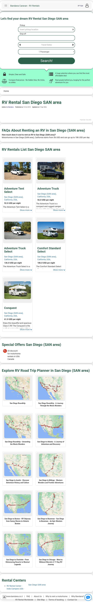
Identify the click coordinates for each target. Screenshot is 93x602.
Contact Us (72, 600)
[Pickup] (46, 29)
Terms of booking (56, 600)
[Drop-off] (46, 38)
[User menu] (87, 6)
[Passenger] (46, 51)
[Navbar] (5, 6)
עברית (80, 5)
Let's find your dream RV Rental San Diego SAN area (34, 18)
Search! (46, 61)
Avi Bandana (10, 107)
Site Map (41, 600)
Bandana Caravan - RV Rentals (24, 6)
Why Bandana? (77, 596)
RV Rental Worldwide (24, 600)
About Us (38, 596)
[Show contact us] (88, 597)
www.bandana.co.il (14, 596)
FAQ (28, 596)
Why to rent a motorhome (56, 596)
